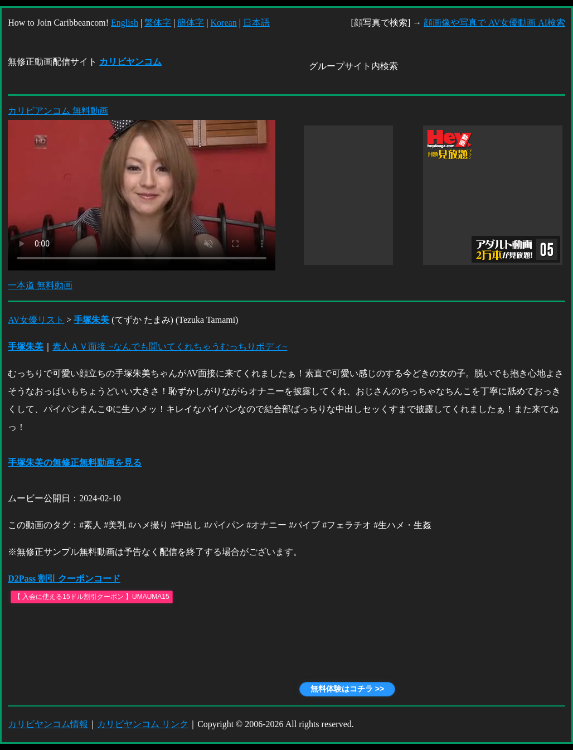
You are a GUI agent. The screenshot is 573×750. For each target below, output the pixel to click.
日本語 (256, 22)
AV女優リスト (36, 320)
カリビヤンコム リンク (142, 724)
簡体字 (190, 22)
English (124, 22)
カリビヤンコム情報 (48, 724)
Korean (224, 22)
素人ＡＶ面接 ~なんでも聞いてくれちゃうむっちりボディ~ (169, 346)
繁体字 (157, 22)
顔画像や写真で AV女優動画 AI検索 (494, 22)
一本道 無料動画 (40, 285)
